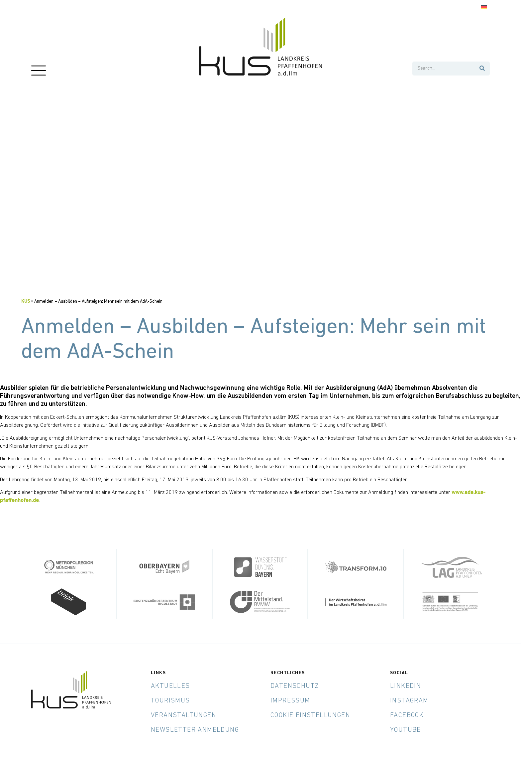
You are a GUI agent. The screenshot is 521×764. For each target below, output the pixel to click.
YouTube (405, 730)
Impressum (290, 700)
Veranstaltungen (183, 715)
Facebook (407, 715)
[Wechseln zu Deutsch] (484, 7)
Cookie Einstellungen (310, 715)
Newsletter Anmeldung (195, 730)
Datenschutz (294, 686)
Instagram (409, 700)
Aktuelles (170, 686)
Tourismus (170, 700)
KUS (25, 301)
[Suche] (482, 68)
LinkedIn (405, 686)
